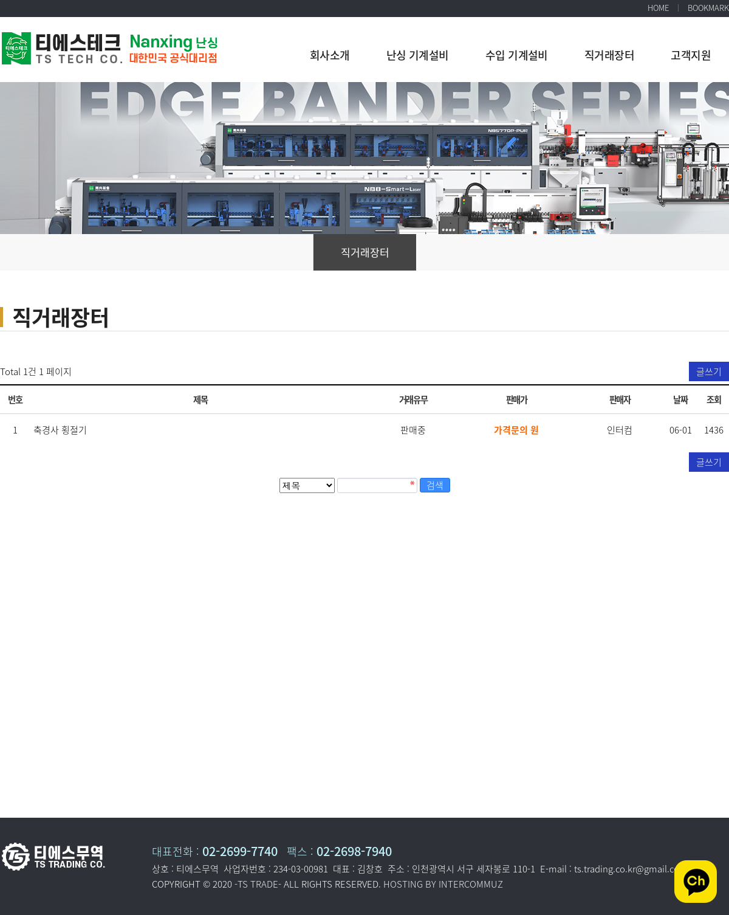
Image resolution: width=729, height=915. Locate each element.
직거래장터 (609, 55)
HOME (658, 7)
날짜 (680, 399)
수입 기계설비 (516, 55)
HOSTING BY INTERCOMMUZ (443, 884)
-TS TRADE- (257, 884)
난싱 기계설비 (417, 55)
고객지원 (691, 55)
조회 (713, 399)
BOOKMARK (708, 7)
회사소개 (330, 55)
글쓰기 (709, 371)
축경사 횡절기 (60, 430)
